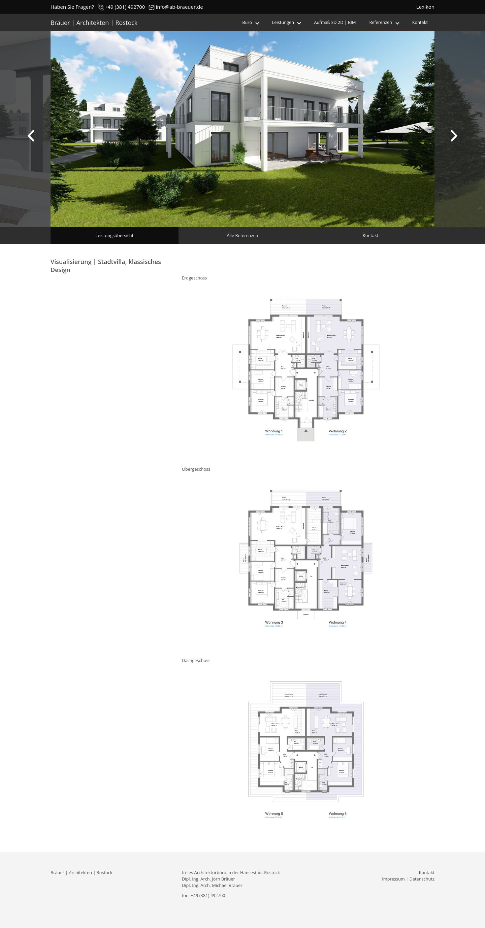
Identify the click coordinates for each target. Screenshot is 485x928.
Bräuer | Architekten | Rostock (94, 23)
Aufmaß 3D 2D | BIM (335, 22)
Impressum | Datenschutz (408, 879)
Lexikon (425, 7)
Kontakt (420, 22)
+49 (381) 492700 (121, 7)
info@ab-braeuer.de (175, 7)
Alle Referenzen (242, 235)
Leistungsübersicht (114, 235)
